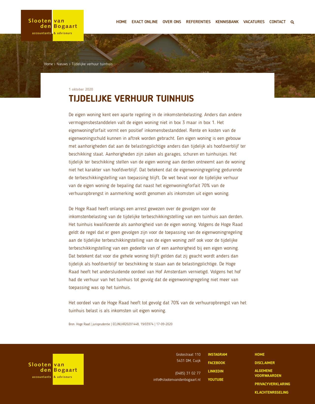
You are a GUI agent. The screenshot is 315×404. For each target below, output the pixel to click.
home (260, 354)
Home (121, 21)
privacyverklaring (272, 384)
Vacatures (254, 21)
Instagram (217, 354)
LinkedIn (215, 371)
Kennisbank (227, 21)
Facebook (216, 362)
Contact (277, 21)
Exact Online (145, 21)
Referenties (198, 21)
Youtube (215, 379)
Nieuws (62, 64)
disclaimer (265, 362)
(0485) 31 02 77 (188, 373)
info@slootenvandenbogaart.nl (177, 379)
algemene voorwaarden (268, 373)
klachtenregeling (271, 392)
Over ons (172, 21)
